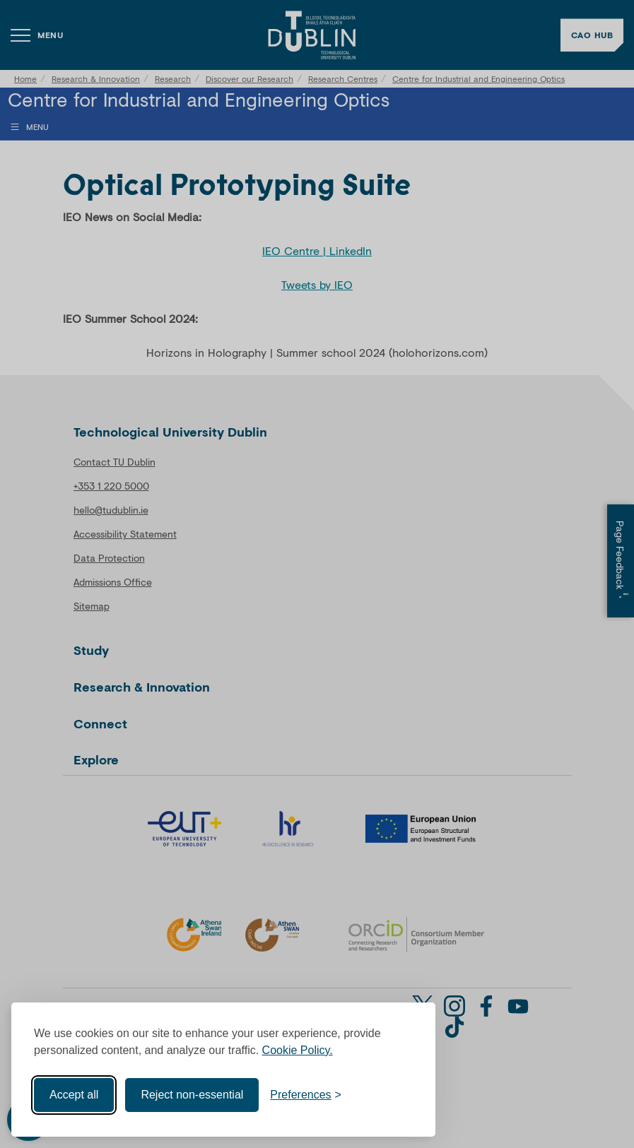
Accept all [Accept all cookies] (73, 1095)
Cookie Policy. (297, 1050)
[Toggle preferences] (305, 1095)
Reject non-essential (192, 1095)
